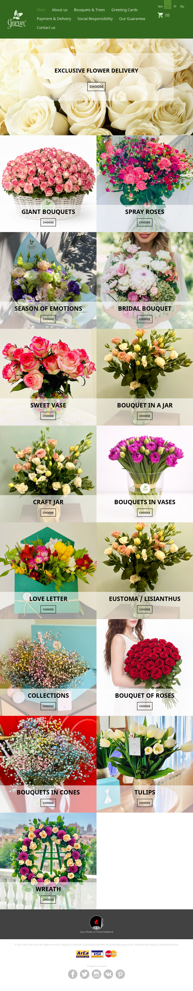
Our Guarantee (132, 18)
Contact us (46, 27)
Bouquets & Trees (89, 9)
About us (59, 9)
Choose (96, 86)
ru (182, 6)
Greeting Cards (124, 9)
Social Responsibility (95, 18)
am (160, 6)
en (168, 6)
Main (41, 9)
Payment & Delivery (54, 18)
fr (175, 6)
